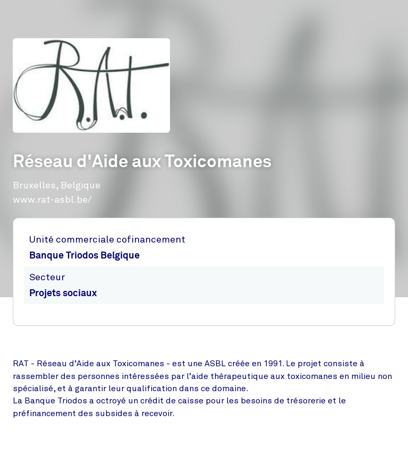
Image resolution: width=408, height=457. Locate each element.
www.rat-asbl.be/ (52, 199)
